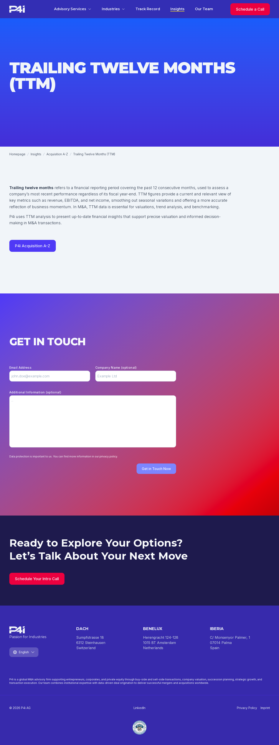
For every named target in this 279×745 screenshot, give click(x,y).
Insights (177, 9)
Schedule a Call (250, 9)
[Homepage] (17, 9)
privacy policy (108, 456)
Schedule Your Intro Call (37, 578)
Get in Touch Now (156, 469)
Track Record (147, 9)
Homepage (17, 154)
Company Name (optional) (116, 367)
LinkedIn (139, 708)
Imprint (265, 708)
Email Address (20, 367)
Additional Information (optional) (35, 392)
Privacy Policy (247, 708)
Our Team (204, 9)
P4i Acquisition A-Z (32, 246)
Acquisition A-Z (57, 154)
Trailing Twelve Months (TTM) (94, 154)
